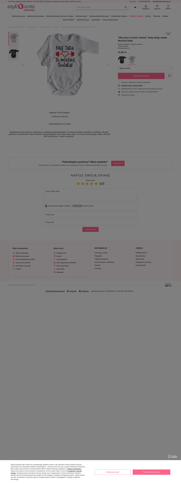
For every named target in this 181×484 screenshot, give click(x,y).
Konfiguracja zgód (112, 472)
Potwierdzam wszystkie (151, 472)
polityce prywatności (74, 469)
